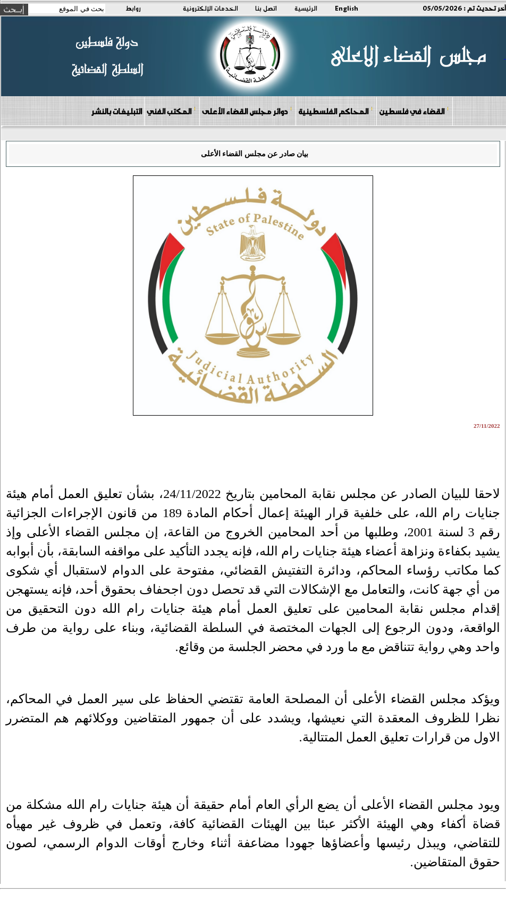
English (346, 8)
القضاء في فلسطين (414, 111)
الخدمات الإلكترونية (210, 8)
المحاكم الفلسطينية (335, 111)
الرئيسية (305, 8)
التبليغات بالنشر (116, 111)
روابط (133, 8)
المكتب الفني (171, 111)
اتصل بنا (266, 8)
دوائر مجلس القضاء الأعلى (247, 111)
